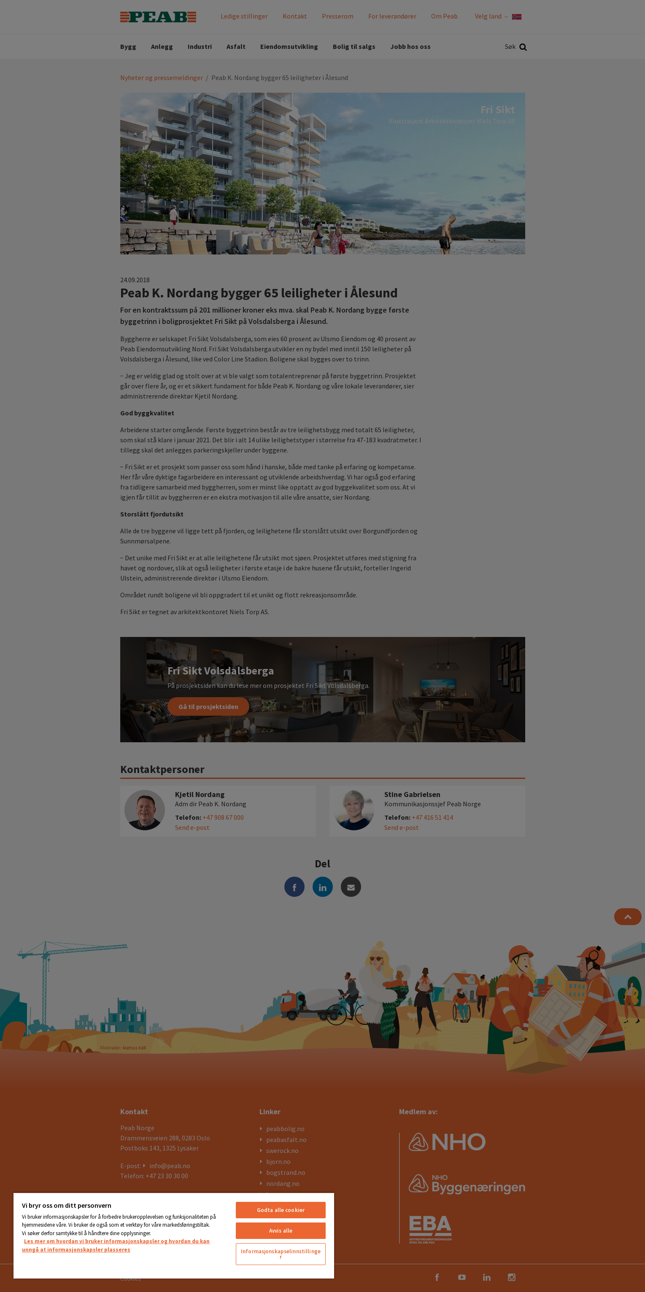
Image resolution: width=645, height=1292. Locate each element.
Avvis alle (280, 1230)
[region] (173, 1235)
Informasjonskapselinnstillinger (281, 1254)
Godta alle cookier (281, 1210)
